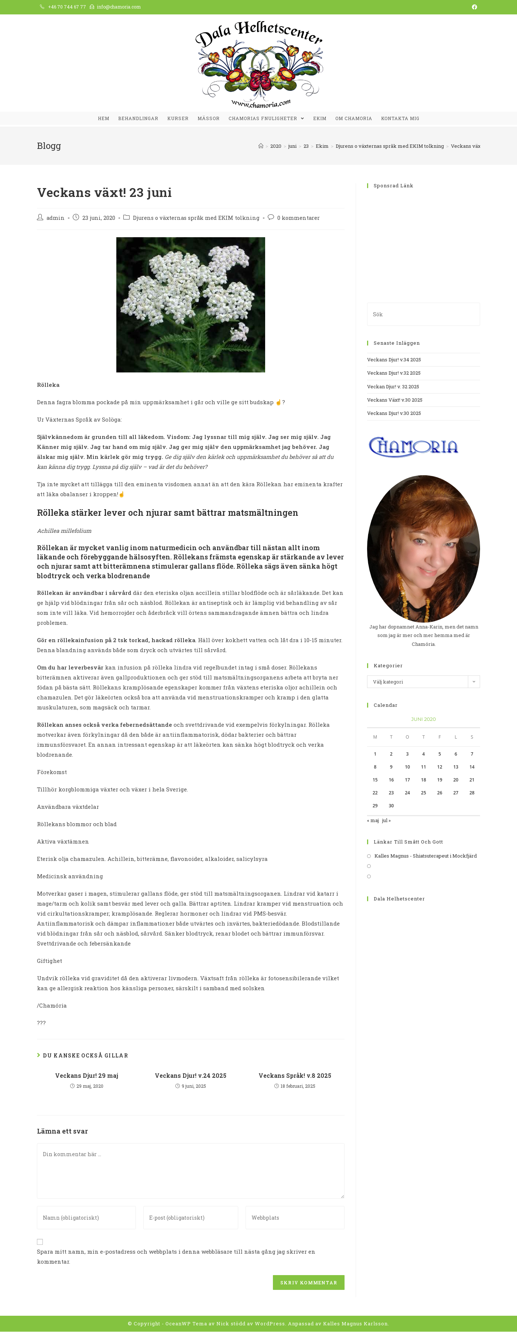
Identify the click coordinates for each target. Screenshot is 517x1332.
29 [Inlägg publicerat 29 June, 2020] (375, 806)
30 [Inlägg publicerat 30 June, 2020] (391, 806)
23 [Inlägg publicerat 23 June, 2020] (391, 793)
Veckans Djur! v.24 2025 (190, 1076)
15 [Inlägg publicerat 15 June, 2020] (375, 780)
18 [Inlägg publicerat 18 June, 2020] (423, 780)
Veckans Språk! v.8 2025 (294, 1076)
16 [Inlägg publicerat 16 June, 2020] (391, 780)
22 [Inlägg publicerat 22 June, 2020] (375, 793)
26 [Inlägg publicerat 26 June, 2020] (439, 793)
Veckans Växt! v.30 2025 (394, 400)
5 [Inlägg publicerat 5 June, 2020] (439, 754)
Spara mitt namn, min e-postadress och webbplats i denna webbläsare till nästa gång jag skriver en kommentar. (176, 1256)
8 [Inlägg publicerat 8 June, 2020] (375, 767)
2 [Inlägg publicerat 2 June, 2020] (391, 754)
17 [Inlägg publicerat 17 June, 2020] (407, 780)
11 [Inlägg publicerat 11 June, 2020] (423, 767)
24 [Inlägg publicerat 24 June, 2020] (407, 793)
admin (56, 218)
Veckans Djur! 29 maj (86, 1076)
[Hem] (260, 146)
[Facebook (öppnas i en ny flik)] (473, 7)
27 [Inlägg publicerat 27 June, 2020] (456, 793)
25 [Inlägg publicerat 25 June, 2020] (423, 793)
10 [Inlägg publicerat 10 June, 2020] (407, 767)
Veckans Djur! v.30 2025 (394, 413)
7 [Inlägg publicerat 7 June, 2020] (472, 754)
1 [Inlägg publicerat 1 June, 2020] (375, 754)
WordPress (270, 1324)
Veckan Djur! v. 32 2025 (393, 386)
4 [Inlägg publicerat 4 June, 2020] (423, 754)
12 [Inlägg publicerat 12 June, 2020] (439, 767)
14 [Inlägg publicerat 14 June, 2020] (472, 767)
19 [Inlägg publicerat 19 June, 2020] (439, 780)
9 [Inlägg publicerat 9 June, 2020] (391, 767)
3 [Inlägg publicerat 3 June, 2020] (407, 754)
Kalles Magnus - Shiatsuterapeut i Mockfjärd (425, 856)
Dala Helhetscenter (399, 898)
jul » (386, 820)
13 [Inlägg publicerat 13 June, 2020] (456, 767)
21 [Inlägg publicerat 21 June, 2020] (472, 780)
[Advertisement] (423, 241)
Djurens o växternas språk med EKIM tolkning (196, 218)
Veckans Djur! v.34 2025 (394, 359)
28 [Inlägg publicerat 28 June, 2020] (472, 793)
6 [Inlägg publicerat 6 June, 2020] (456, 754)
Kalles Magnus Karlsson (355, 1324)
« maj (373, 820)
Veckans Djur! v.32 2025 (394, 373)
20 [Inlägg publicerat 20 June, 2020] (456, 780)
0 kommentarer (298, 218)
